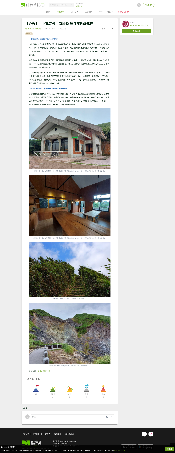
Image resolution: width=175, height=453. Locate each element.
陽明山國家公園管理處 (33, 29)
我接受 (169, 449)
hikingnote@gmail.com (68, 441)
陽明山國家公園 (44, 371)
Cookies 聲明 (119, 450)
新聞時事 (29, 33)
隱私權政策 (69, 434)
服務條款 (57, 434)
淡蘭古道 (79, 6)
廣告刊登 (36, 434)
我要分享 (149, 5)
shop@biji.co (64, 443)
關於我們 (25, 434)
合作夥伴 (46, 434)
